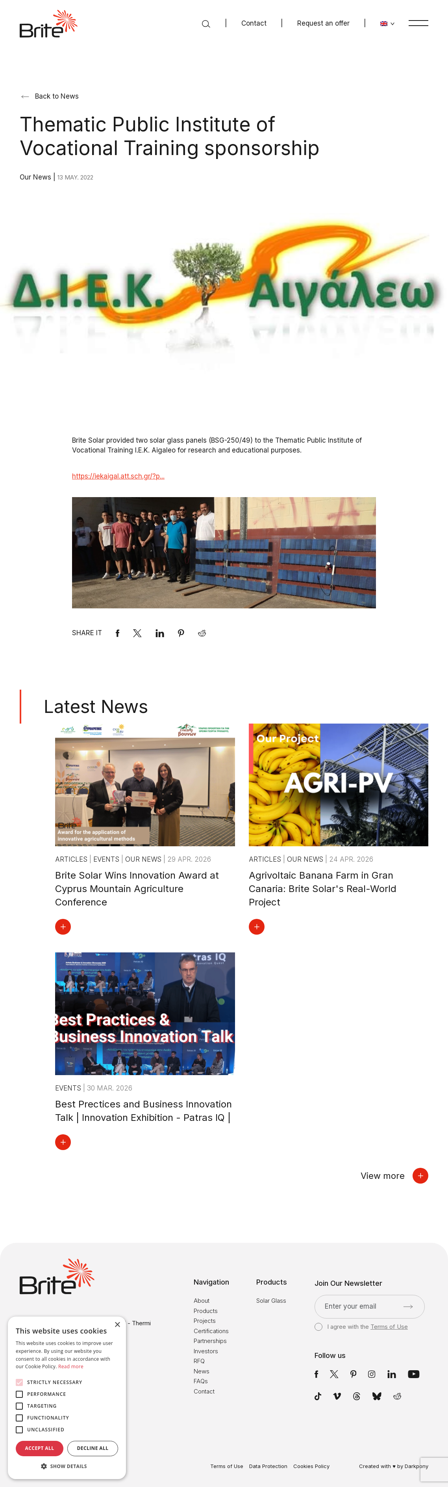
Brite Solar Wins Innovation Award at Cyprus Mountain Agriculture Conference (137, 889)
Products (206, 1311)
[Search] (206, 24)
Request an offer (323, 23)
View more (394, 1176)
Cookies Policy (311, 1466)
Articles (72, 859)
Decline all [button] (93, 1448)
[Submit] (408, 1307)
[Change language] (387, 23)
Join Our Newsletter (348, 1283)
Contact (254, 23)
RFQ (199, 1361)
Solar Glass (271, 1300)
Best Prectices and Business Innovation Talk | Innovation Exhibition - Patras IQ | (143, 1110)
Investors (206, 1351)
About (201, 1300)
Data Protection (268, 1466)
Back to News (50, 96)
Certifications (211, 1331)
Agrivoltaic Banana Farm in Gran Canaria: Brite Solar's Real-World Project (322, 889)
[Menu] (418, 23)
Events (107, 859)
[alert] (67, 1398)
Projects (205, 1320)
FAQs (201, 1381)
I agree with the (361, 1327)
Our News (36, 177)
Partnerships (210, 1341)
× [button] (117, 1325)
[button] (67, 1466)
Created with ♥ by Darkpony (393, 1466)
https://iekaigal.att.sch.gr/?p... (118, 476)
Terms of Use (389, 1326)
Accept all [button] (39, 1448)
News (201, 1371)
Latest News (96, 706)
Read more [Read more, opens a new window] (70, 1366)
